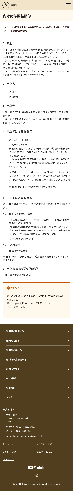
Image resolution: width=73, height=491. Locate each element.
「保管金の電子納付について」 (48, 179)
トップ (5, 27)
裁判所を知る (13, 369)
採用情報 (10, 387)
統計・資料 (11, 378)
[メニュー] (68, 5)
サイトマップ (8, 444)
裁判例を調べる (14, 350)
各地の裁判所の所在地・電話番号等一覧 (24, 436)
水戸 (9, 307)
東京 (16, 307)
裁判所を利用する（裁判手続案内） (26, 27)
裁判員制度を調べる (16, 359)
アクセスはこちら (13, 421)
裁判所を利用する (15, 331)
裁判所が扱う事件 (53, 27)
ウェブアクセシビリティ (46, 451)
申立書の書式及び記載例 (18, 275)
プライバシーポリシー (46, 444)
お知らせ (14, 288)
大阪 (23, 307)
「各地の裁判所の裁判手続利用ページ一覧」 (47, 152)
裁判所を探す (12, 340)
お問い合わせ (8, 459)
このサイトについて (11, 451)
